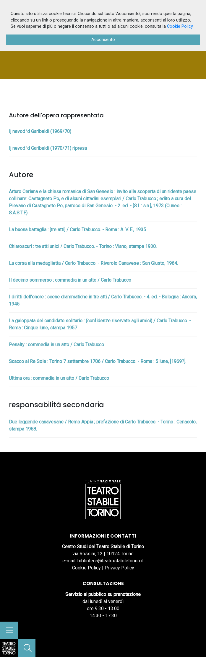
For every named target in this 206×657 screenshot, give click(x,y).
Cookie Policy (86, 568)
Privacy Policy (119, 568)
